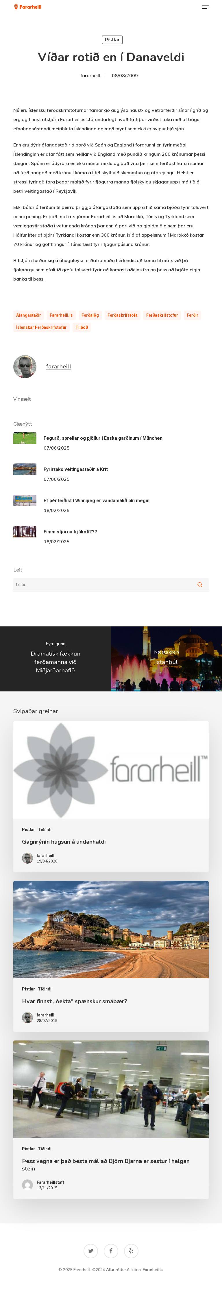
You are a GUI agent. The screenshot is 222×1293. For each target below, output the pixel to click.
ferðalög (90, 315)
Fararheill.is (61, 315)
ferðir (192, 315)
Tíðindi (44, 829)
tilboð (81, 327)
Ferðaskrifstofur (162, 315)
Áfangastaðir (28, 315)
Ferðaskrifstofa (123, 315)
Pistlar (112, 39)
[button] (205, 7)
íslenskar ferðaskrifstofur (41, 327)
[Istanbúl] (166, 658)
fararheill (90, 75)
